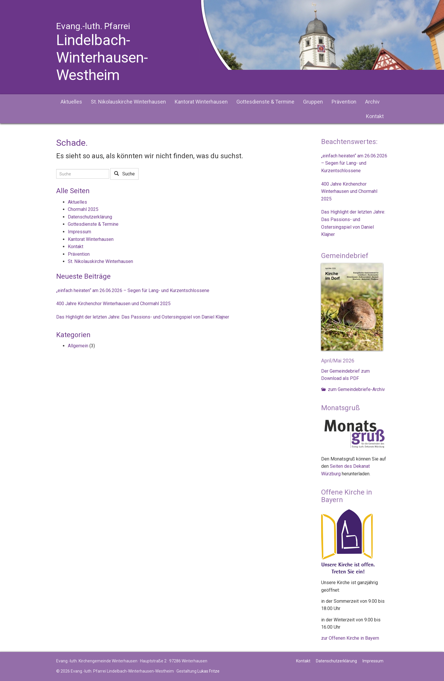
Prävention (344, 102)
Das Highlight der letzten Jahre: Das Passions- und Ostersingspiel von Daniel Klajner (142, 317)
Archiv (372, 102)
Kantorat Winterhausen (201, 102)
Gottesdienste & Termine (265, 102)
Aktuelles (71, 102)
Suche (124, 174)
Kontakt (375, 116)
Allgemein (78, 345)
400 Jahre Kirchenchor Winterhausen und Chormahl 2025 (113, 303)
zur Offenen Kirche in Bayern (350, 638)
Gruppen (313, 102)
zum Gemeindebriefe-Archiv (353, 389)
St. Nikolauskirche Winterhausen (128, 102)
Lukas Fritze (208, 671)
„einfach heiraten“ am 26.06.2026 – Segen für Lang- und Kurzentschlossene (132, 290)
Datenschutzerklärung (90, 217)
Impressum (79, 231)
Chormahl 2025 (83, 209)
